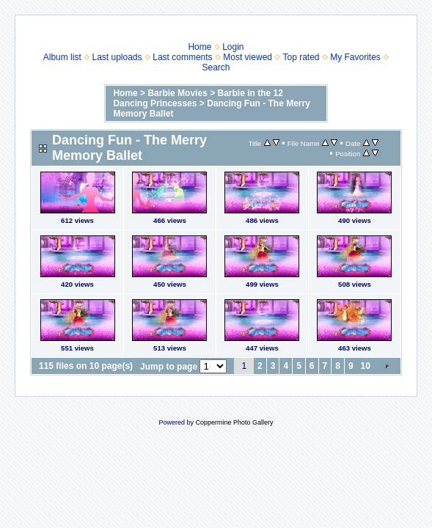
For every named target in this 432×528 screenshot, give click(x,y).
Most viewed (247, 57)
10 (365, 366)
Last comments (182, 57)
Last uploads (117, 57)
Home (199, 47)
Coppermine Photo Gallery (234, 422)
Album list (62, 57)
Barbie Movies (177, 93)
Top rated (300, 57)
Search (216, 67)
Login (233, 47)
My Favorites (355, 57)
